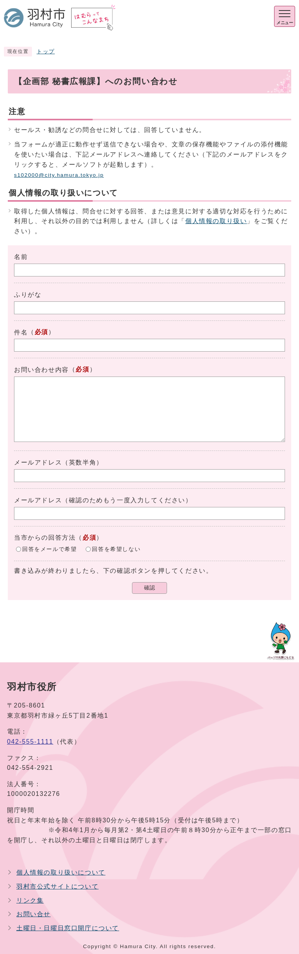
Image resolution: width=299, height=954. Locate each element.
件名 (21, 332)
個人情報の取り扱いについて (61, 872)
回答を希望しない (116, 549)
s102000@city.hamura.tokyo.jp (59, 175)
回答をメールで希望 (49, 549)
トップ (46, 52)
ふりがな (27, 294)
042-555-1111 (30, 741)
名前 (21, 256)
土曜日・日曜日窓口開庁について (67, 928)
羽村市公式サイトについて (57, 886)
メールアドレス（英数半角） (58, 462)
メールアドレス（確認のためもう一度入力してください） (103, 500)
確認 (149, 588)
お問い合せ (33, 914)
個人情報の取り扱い (216, 221)
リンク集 (30, 900)
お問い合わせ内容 (41, 369)
